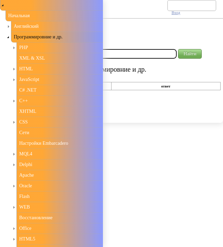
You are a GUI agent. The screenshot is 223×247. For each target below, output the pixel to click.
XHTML (27, 111)
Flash (24, 196)
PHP (23, 47)
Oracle (25, 185)
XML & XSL (32, 58)
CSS (23, 122)
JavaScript (29, 79)
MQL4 (25, 153)
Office (25, 228)
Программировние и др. (38, 36)
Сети (24, 132)
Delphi (25, 164)
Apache (26, 175)
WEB (24, 207)
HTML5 (27, 239)
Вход (176, 12)
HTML (26, 68)
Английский (26, 26)
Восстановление (35, 217)
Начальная (19, 15)
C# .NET (28, 90)
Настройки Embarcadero (43, 143)
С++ (23, 100)
